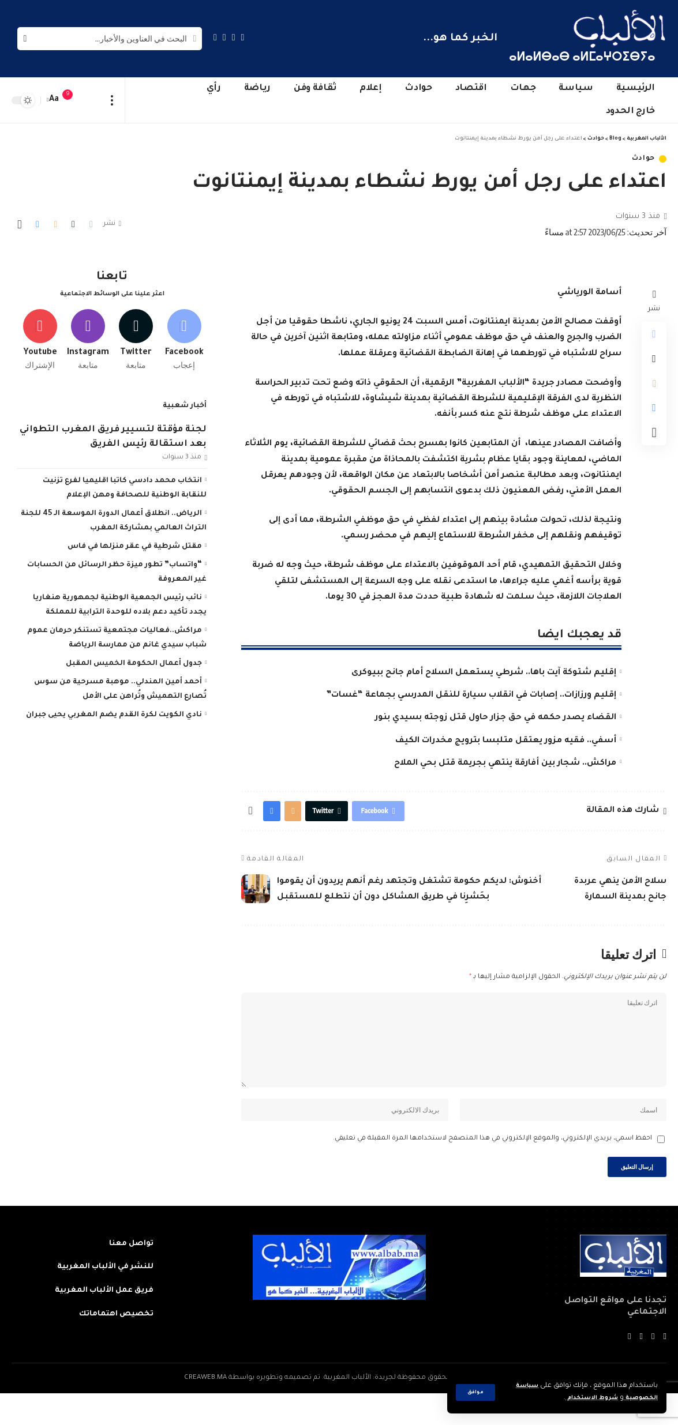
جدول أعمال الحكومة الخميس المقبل (134, 660)
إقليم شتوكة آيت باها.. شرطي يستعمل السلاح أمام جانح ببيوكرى (483, 673)
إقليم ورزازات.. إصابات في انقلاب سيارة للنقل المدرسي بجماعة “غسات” (471, 695)
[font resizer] (54, 100)
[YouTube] (224, 37)
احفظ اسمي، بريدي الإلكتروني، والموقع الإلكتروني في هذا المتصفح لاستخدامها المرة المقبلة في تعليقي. (492, 1166)
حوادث (643, 159)
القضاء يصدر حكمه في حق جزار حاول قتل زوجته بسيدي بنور (495, 718)
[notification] (73, 100)
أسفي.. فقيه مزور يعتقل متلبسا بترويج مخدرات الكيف (505, 741)
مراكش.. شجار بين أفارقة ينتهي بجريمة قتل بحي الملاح (505, 763)
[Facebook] (243, 37)
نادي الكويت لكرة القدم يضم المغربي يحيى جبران (114, 711)
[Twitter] (233, 37)
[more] (112, 100)
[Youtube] (39, 333)
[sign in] (90, 100)
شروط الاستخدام (582, 1398)
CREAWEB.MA (205, 1409)
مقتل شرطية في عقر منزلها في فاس (135, 543)
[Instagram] (215, 37)
